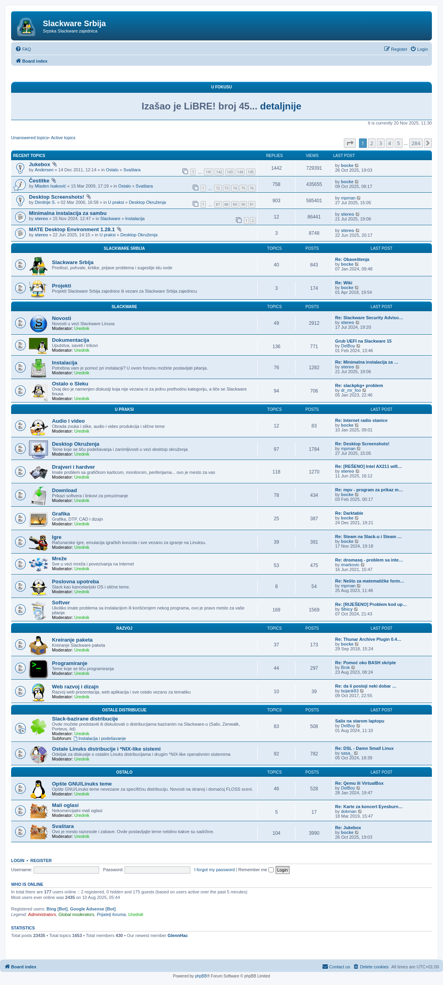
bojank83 (350, 690)
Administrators (42, 914)
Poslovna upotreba (75, 581)
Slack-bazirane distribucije (85, 719)
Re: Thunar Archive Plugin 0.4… (368, 639)
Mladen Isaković (50, 186)
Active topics (63, 137)
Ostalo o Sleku (70, 384)
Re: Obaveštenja (352, 259)
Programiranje (69, 663)
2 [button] (371, 143)
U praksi (116, 202)
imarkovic (350, 564)
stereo (41, 218)
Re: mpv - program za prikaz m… (369, 489)
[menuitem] (23, 49)
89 (235, 204)
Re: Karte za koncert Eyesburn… (369, 806)
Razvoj (124, 628)
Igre (56, 537)
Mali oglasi (65, 805)
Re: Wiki (343, 282)
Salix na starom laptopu (359, 721)
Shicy (347, 609)
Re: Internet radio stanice (361, 420)
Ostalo (112, 169)
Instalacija (135, 218)
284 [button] (416, 143)
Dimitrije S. (45, 202)
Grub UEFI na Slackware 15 (363, 341)
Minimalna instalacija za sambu (68, 213)
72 (218, 188)
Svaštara (131, 169)
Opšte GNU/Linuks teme (82, 784)
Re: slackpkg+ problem (359, 385)
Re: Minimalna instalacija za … (367, 362)
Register (41, 860)
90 (243, 204)
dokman (349, 811)
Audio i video (68, 421)
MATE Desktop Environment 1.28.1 (72, 229)
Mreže (59, 558)
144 (240, 171)
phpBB (201, 976)
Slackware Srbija (124, 248)
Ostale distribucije (124, 710)
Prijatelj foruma (111, 914)
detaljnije (280, 106)
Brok (345, 667)
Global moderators (76, 914)
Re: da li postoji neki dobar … (366, 686)
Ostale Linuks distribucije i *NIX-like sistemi (106, 749)
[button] (350, 143)
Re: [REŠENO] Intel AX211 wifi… (368, 466)
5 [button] (398, 143)
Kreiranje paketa (72, 640)
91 (252, 204)
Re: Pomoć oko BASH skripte (365, 662)
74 (235, 188)
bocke (347, 165)
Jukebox (39, 164)
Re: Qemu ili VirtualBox (359, 783)
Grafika (61, 514)
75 (243, 188)
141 (208, 171)
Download (64, 490)
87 (218, 204)
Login (17, 860)
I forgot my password (214, 869)
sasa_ (347, 753)
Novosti (61, 318)
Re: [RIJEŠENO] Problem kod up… (371, 604)
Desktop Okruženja (147, 202)
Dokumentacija (70, 340)
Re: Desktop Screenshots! (362, 443)
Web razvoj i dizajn (75, 687)
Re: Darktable (349, 513)
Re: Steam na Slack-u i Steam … (368, 536)
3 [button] (380, 143)
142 (219, 171)
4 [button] (389, 143)
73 (226, 188)
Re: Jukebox (348, 827)
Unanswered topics (29, 137)
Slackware (110, 218)
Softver (61, 603)
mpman (348, 197)
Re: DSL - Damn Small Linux (364, 748)
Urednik (81, 328)
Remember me (256, 869)
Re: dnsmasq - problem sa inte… (369, 560)
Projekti (61, 286)
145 (251, 171)
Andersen (44, 169)
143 (230, 171)
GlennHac (178, 935)
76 (252, 188)
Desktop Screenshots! (56, 197)
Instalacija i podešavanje (99, 738)
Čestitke (39, 181)
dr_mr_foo (351, 390)
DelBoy (348, 345)
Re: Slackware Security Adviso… (369, 317)
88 (226, 204)
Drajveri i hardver (73, 467)
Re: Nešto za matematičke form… (369, 581)
